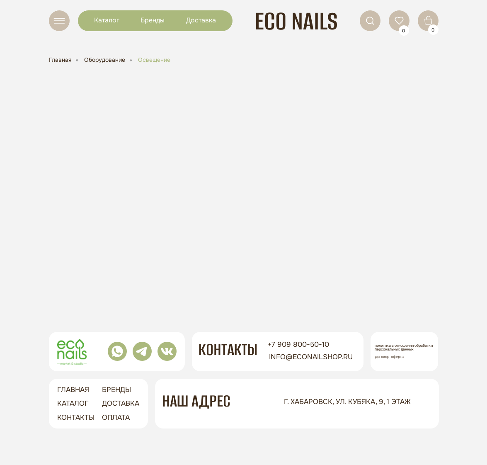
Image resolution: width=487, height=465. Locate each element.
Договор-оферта (389, 356)
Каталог (106, 20)
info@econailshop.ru (311, 357)
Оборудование (104, 59)
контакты (75, 417)
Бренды (153, 20)
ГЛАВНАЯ (73, 389)
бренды (116, 389)
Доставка (201, 20)
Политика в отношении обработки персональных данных (404, 347)
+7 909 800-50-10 (298, 344)
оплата (116, 417)
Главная (60, 59)
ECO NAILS (296, 21)
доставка (120, 403)
